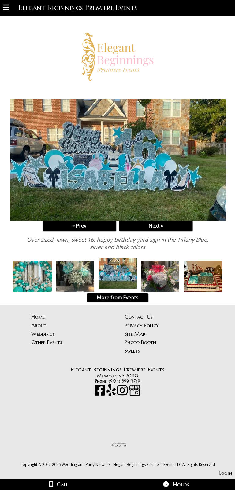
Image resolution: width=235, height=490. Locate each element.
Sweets (132, 350)
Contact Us (139, 316)
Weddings (43, 334)
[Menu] (6, 8)
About (38, 325)
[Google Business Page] (134, 393)
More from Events (117, 297)
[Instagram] (123, 393)
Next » (155, 225)
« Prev (79, 225)
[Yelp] (111, 393)
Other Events (46, 342)
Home (38, 316)
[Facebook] (100, 393)
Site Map (135, 334)
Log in (225, 473)
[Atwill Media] (123, 458)
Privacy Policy (142, 325)
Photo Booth (140, 342)
